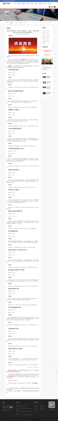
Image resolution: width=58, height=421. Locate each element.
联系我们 (49, 3)
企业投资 (48, 37)
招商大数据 (41, 3)
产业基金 (31, 3)
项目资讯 (51, 22)
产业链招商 (44, 41)
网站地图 (37, 419)
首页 (15, 3)
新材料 (43, 34)
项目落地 (43, 36)
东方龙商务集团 (47, 22)
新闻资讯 (45, 3)
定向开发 (47, 40)
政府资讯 (7, 22)
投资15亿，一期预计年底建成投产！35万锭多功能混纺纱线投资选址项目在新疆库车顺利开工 (24, 389)
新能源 (43, 33)
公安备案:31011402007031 (27, 416)
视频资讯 (21, 22)
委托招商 (48, 30)
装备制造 (46, 33)
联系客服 (47, 54)
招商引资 (43, 32)
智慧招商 (48, 41)
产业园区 (36, 3)
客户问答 (25, 22)
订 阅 (11, 404)
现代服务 (49, 34)
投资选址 (27, 3)
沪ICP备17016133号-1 (19, 416)
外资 (46, 34)
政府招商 (47, 32)
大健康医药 (44, 37)
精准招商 (23, 3)
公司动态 (16, 22)
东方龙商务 (19, 3)
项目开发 (43, 40)
